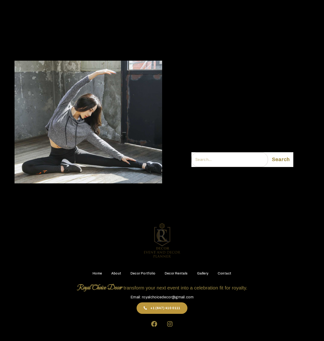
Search (281, 159)
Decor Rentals (174, 15)
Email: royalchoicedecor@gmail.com (162, 297)
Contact (216, 15)
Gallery (197, 15)
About (122, 15)
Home (106, 15)
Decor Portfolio (144, 15)
